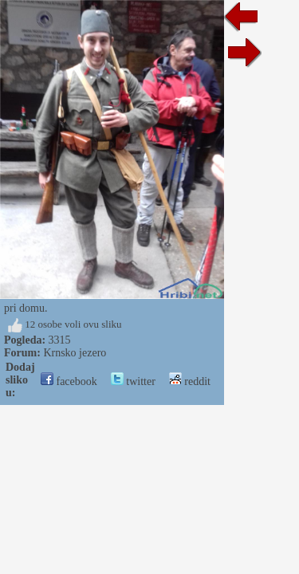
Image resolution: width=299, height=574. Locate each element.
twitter (133, 381)
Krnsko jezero (74, 353)
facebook (69, 381)
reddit (189, 381)
